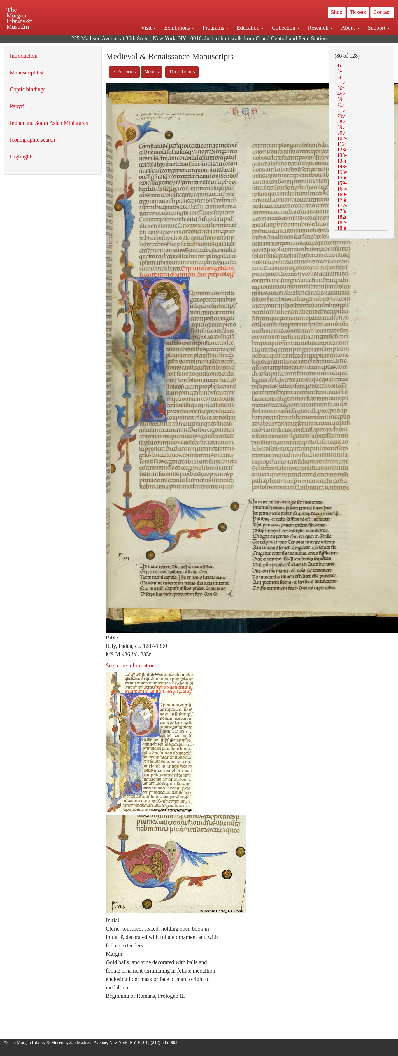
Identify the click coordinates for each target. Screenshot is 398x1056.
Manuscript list (27, 72)
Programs (215, 28)
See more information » (132, 665)
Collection (285, 28)
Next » (151, 71)
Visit (148, 28)
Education (250, 28)
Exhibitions (179, 28)
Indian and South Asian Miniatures (49, 123)
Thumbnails (182, 71)
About (350, 28)
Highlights (21, 156)
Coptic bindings (27, 89)
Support (379, 28)
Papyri (17, 106)
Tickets (358, 12)
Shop (337, 12)
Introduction (24, 56)
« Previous (124, 71)
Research (320, 28)
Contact (382, 12)
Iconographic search (32, 140)
